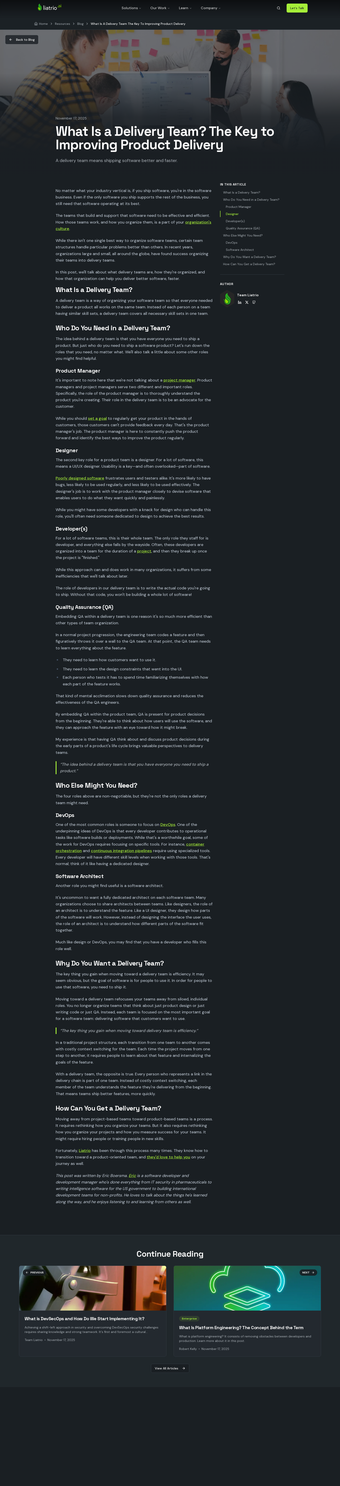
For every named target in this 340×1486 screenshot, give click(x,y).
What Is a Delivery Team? (241, 192)
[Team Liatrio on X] (247, 302)
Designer (232, 214)
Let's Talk (297, 8)
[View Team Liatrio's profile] (227, 299)
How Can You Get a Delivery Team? (249, 264)
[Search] (278, 8)
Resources (62, 24)
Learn (185, 8)
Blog (80, 24)
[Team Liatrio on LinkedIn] (239, 302)
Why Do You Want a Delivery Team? (249, 257)
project (144, 551)
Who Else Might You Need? (243, 235)
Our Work (160, 8)
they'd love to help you (168, 1157)
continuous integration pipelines (121, 850)
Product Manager (238, 207)
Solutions (131, 8)
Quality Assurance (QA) (243, 228)
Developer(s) (235, 221)
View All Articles (170, 1368)
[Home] (41, 23)
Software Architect (240, 250)
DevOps (167, 824)
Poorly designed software (80, 478)
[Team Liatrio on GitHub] (254, 302)
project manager (179, 380)
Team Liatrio (248, 295)
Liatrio (85, 1150)
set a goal (97, 418)
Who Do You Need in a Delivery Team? (251, 200)
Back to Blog (22, 40)
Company (211, 8)
